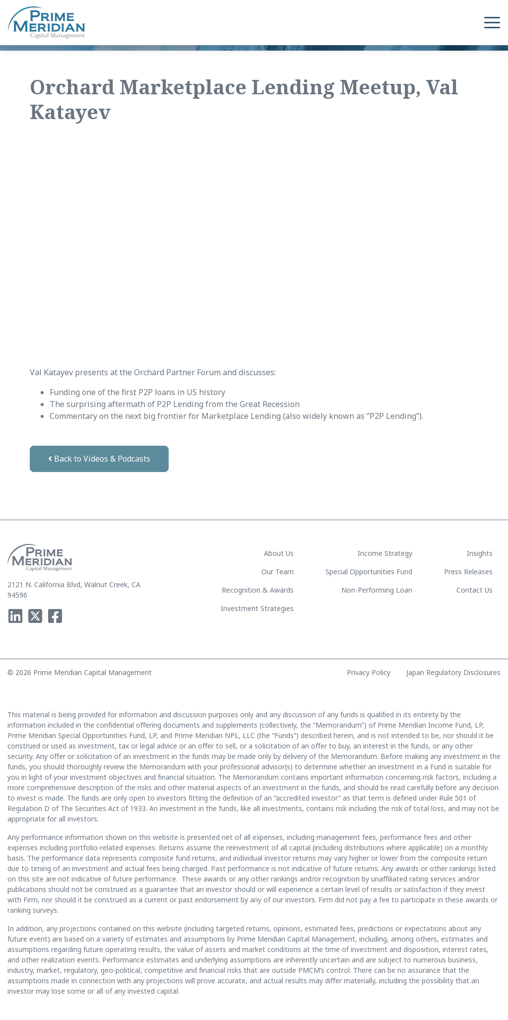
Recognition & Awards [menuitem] (258, 590)
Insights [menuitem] (480, 553)
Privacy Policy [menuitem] (368, 672)
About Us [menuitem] (279, 553)
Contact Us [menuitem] (474, 590)
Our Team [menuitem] (277, 571)
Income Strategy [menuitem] (385, 553)
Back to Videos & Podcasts (99, 458)
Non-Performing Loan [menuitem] (376, 590)
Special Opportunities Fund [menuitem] (368, 571)
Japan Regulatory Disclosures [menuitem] (453, 672)
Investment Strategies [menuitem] (257, 608)
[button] (492, 23)
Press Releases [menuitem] (468, 571)
